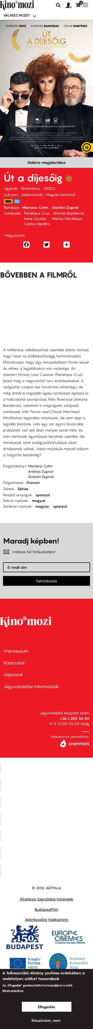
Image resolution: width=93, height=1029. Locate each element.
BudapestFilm (46, 909)
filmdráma (30, 188)
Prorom (33, 482)
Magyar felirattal (60, 194)
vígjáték (11, 188)
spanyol (42, 495)
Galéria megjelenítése (46, 162)
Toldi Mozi (47, 870)
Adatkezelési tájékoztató (46, 919)
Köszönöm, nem (46, 1020)
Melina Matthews (67, 218)
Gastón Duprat (65, 207)
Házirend (13, 674)
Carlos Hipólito (37, 223)
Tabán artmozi (47, 853)
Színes (23, 488)
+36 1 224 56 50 (74, 718)
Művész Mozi (47, 802)
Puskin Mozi (47, 819)
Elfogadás (46, 1007)
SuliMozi (47, 836)
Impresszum (16, 651)
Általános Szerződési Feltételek (46, 899)
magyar (39, 500)
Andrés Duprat (41, 471)
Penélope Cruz (36, 213)
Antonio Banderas (68, 213)
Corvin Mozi (47, 768)
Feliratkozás (46, 581)
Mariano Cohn (35, 207)
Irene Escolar (35, 218)
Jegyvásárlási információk (31, 686)
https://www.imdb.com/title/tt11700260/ (8, 201)
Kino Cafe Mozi (47, 785)
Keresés (58, 5)
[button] (71, 5)
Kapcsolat (14, 662)
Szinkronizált (32, 194)
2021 (49, 188)
